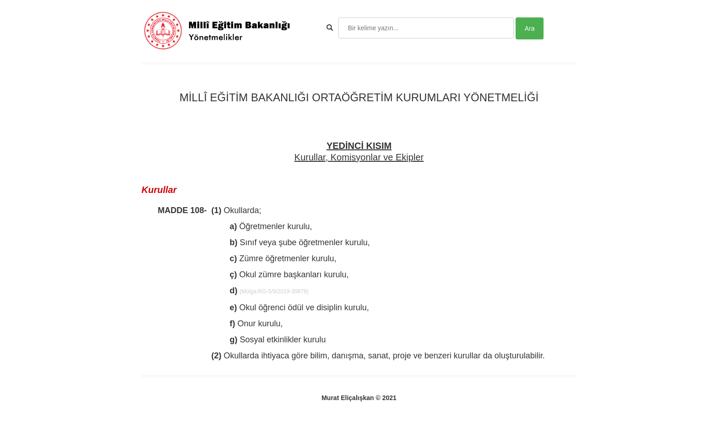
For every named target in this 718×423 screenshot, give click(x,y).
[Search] (426, 27)
